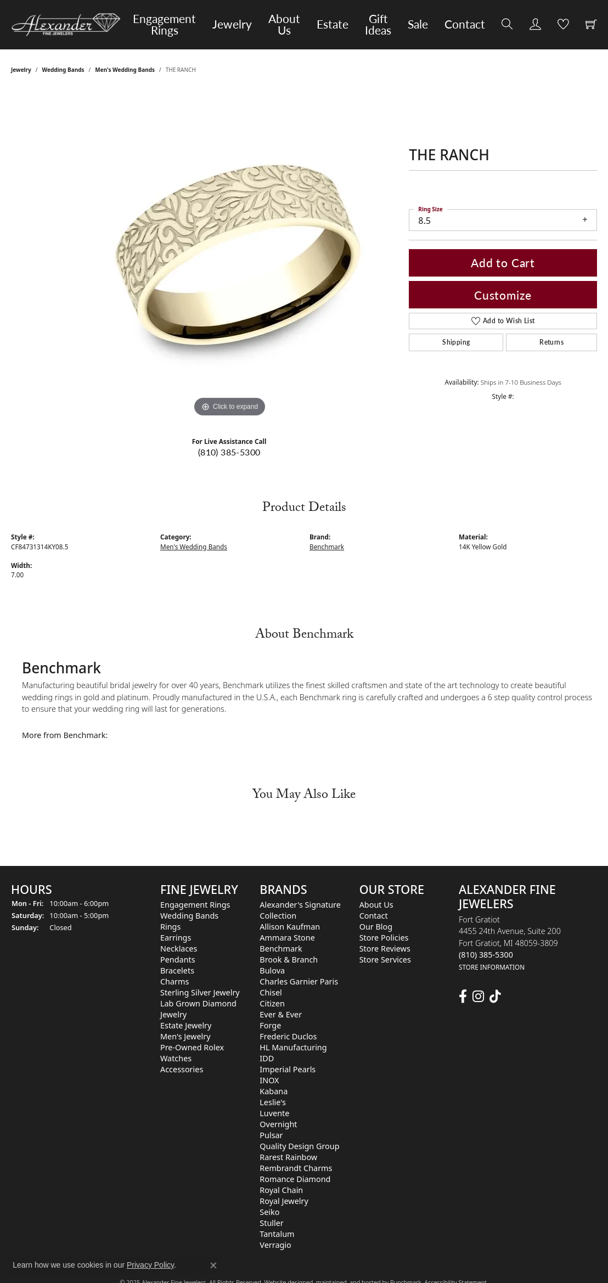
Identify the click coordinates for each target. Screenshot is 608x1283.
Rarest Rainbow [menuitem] (288, 1157)
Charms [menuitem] (174, 981)
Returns (551, 342)
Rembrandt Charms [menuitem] (296, 1168)
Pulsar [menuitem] (271, 1135)
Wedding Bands (63, 70)
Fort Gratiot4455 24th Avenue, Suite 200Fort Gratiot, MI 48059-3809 (510, 943)
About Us (284, 24)
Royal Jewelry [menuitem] (284, 1201)
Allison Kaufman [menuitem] (290, 926)
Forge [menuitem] (270, 1025)
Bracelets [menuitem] (177, 970)
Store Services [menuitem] (385, 959)
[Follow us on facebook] (463, 996)
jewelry (21, 70)
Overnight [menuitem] (278, 1124)
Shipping (456, 342)
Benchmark (326, 546)
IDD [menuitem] (267, 1058)
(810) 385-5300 (229, 452)
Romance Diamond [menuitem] (295, 1179)
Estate (332, 24)
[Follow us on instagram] (478, 996)
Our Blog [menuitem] (375, 926)
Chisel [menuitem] (271, 992)
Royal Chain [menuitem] (281, 1190)
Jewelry (232, 24)
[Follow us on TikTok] (495, 996)
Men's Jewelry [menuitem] (185, 1036)
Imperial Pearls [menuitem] (288, 1069)
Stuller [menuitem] (271, 1223)
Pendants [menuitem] (177, 959)
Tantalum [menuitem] (277, 1234)
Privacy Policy (150, 1265)
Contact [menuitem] (373, 915)
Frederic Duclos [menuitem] (288, 1036)
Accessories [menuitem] (181, 1069)
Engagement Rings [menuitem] (195, 904)
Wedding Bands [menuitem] (189, 915)
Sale (418, 24)
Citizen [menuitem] (272, 1003)
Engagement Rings (164, 24)
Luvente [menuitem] (274, 1113)
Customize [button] (503, 295)
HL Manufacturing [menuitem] (293, 1047)
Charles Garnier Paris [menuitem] (299, 981)
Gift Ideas (378, 24)
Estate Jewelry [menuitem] (185, 1025)
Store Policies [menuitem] (384, 937)
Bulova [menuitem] (272, 970)
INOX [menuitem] (269, 1080)
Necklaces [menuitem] (178, 948)
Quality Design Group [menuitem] (299, 1146)
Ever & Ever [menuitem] (281, 1014)
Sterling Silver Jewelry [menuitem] (200, 992)
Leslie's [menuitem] (273, 1102)
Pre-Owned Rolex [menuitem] (192, 1047)
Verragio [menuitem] (275, 1245)
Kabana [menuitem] (274, 1091)
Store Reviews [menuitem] (384, 948)
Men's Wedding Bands (125, 70)
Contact (464, 24)
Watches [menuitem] (176, 1058)
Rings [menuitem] (170, 926)
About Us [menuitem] (376, 904)
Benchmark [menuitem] (281, 948)
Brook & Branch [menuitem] (289, 959)
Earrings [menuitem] (175, 937)
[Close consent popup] (213, 1265)
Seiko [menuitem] (269, 1212)
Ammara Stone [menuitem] (287, 937)
